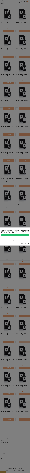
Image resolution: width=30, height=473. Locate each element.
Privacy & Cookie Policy (25, 243)
